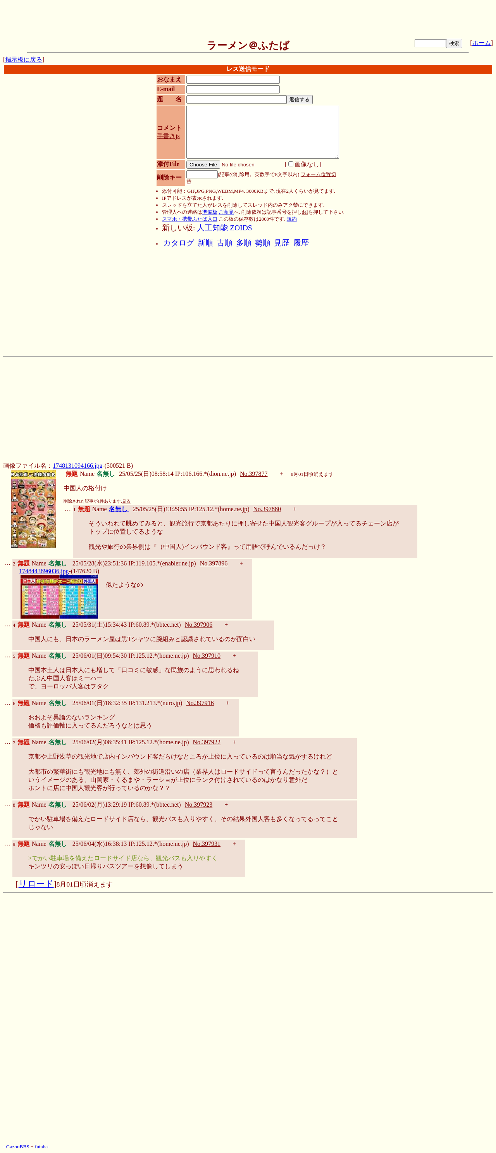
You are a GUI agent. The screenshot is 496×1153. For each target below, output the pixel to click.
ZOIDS (241, 228)
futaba (41, 1147)
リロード (36, 884)
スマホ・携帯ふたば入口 (189, 219)
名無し (119, 509)
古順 (224, 243)
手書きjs (168, 136)
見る (126, 501)
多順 (243, 243)
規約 (292, 219)
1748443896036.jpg (44, 571)
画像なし (303, 164)
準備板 (209, 212)
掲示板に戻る (23, 59)
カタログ (178, 243)
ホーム (481, 43)
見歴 (281, 243)
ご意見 (226, 212)
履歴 (301, 243)
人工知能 (212, 228)
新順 (205, 243)
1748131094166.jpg (77, 465)
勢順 (262, 243)
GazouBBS (17, 1147)
